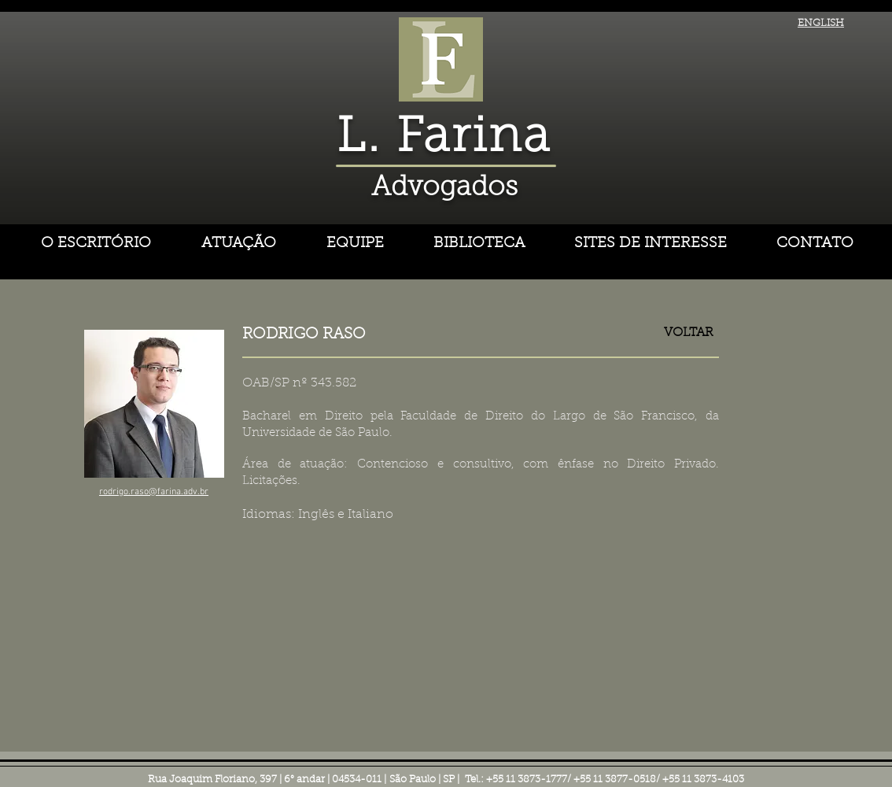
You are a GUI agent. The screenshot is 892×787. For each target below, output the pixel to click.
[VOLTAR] (688, 333)
